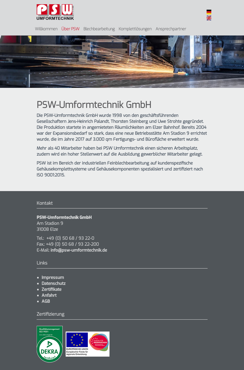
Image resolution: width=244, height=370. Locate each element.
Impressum (53, 277)
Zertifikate (51, 289)
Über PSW (70, 29)
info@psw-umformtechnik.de (78, 250)
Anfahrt (49, 295)
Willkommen (46, 29)
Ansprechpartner (171, 29)
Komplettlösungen (135, 29)
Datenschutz (53, 283)
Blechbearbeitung (99, 29)
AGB (46, 301)
